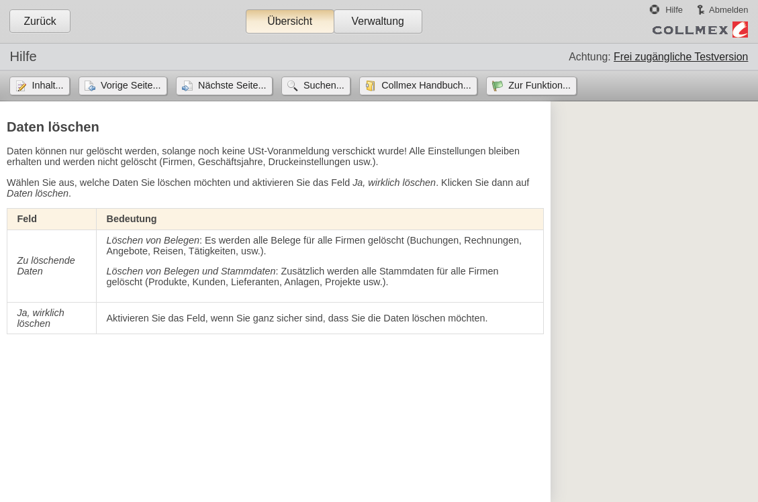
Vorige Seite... (131, 85)
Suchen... (323, 85)
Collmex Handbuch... (426, 85)
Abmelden (728, 10)
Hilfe (674, 10)
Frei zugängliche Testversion (681, 56)
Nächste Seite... (232, 85)
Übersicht (289, 21)
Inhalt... (47, 85)
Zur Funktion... (539, 85)
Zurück (39, 21)
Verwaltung (377, 21)
